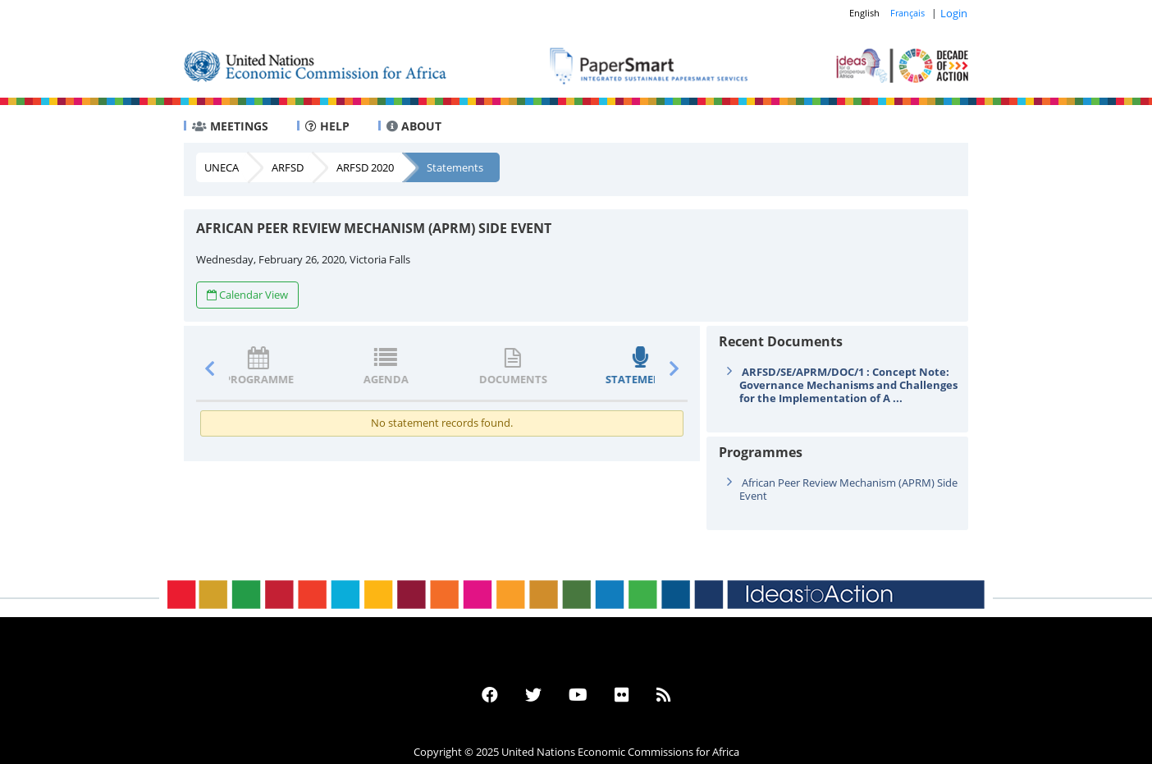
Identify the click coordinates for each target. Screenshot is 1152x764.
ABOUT (413, 126)
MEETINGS (230, 126)
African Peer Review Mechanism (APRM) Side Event (848, 489)
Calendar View (247, 294)
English (864, 13)
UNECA (221, 167)
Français (907, 13)
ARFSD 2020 (365, 167)
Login (953, 13)
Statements (455, 167)
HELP (327, 126)
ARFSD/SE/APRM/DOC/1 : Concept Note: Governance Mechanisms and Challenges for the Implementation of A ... (848, 384)
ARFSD (288, 167)
